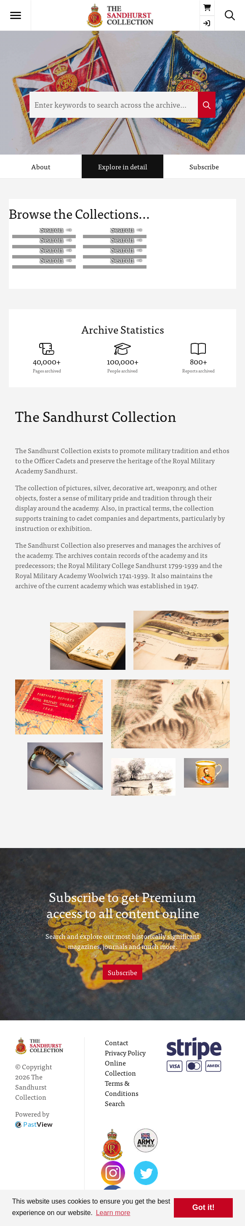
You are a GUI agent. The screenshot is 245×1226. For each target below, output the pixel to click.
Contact (116, 1042)
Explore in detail (122, 166)
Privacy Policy (125, 1052)
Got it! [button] (203, 1207)
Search (115, 1103)
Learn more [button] (113, 1212)
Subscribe (204, 166)
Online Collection (120, 1067)
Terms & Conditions (121, 1087)
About (41, 166)
